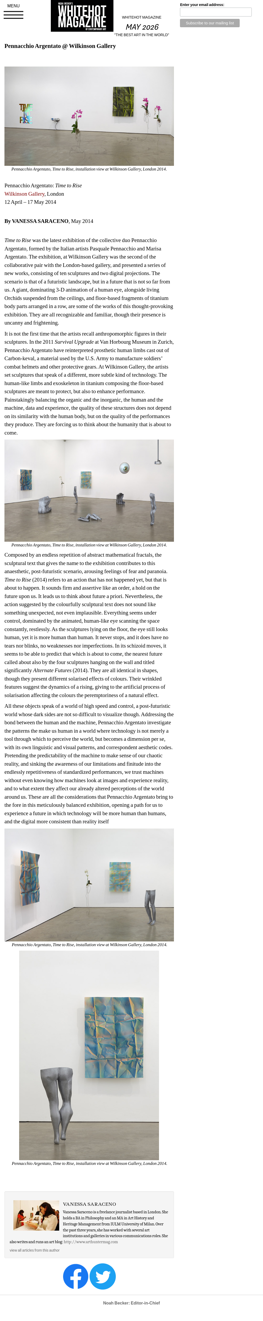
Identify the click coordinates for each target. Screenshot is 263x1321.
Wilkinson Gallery (24, 194)
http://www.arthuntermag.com (91, 1242)
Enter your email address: (202, 5)
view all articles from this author (34, 1250)
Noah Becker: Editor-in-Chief (131, 1303)
